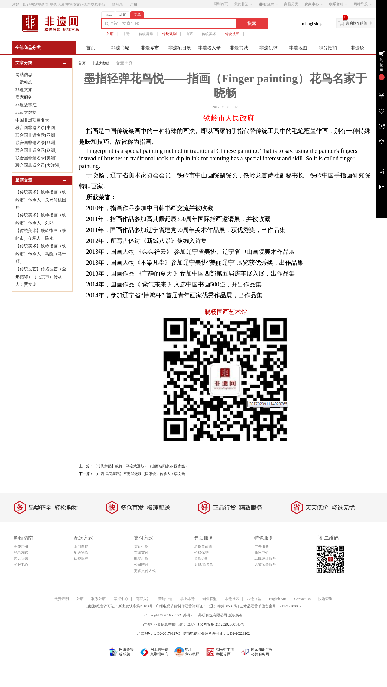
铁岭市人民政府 (228, 118)
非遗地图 (298, 47)
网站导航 (362, 4)
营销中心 (165, 599)
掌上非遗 (187, 599)
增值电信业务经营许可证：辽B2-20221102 (216, 633)
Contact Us (302, 599)
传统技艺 (232, 34)
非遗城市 (150, 47)
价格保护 (201, 552)
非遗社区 (232, 599)
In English (309, 23)
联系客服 (338, 4)
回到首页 (220, 4)
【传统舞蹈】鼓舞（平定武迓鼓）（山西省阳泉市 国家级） (141, 466)
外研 (110, 34)
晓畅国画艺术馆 (226, 312)
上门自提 (81, 546)
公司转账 (141, 565)
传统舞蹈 (146, 34)
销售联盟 (209, 599)
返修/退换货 (203, 565)
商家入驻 (143, 599)
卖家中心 (313, 4)
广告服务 (261, 546)
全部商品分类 (28, 47)
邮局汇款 (141, 559)
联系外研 (98, 599)
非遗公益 (254, 599)
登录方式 (21, 552)
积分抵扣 (328, 47)
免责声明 (61, 599)
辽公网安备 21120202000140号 (220, 624)
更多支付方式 (145, 571)
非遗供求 (268, 47)
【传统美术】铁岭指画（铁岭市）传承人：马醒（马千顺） (40, 254)
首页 (90, 47)
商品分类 (291, 4)
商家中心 (261, 552)
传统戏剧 (169, 34)
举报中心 (121, 599)
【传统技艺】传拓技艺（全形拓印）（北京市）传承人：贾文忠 (40, 277)
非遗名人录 (209, 47)
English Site (278, 599)
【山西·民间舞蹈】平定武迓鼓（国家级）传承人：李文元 (139, 474)
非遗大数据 (101, 63)
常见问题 (21, 559)
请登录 (117, 4)
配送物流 (81, 552)
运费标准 (81, 559)
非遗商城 (120, 47)
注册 (133, 4)
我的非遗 (243, 4)
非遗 (126, 34)
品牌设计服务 (265, 559)
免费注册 (21, 546)
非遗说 (357, 47)
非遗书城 (239, 47)
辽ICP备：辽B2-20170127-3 (158, 633)
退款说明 (201, 559)
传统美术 (209, 34)
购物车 (381, 65)
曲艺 (189, 34)
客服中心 (21, 565)
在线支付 (141, 552)
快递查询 (325, 599)
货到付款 (141, 546)
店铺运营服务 (265, 565)
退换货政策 (203, 546)
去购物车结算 (356, 23)
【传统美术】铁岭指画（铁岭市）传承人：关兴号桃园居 (40, 200)
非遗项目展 (179, 47)
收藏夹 (268, 4)
